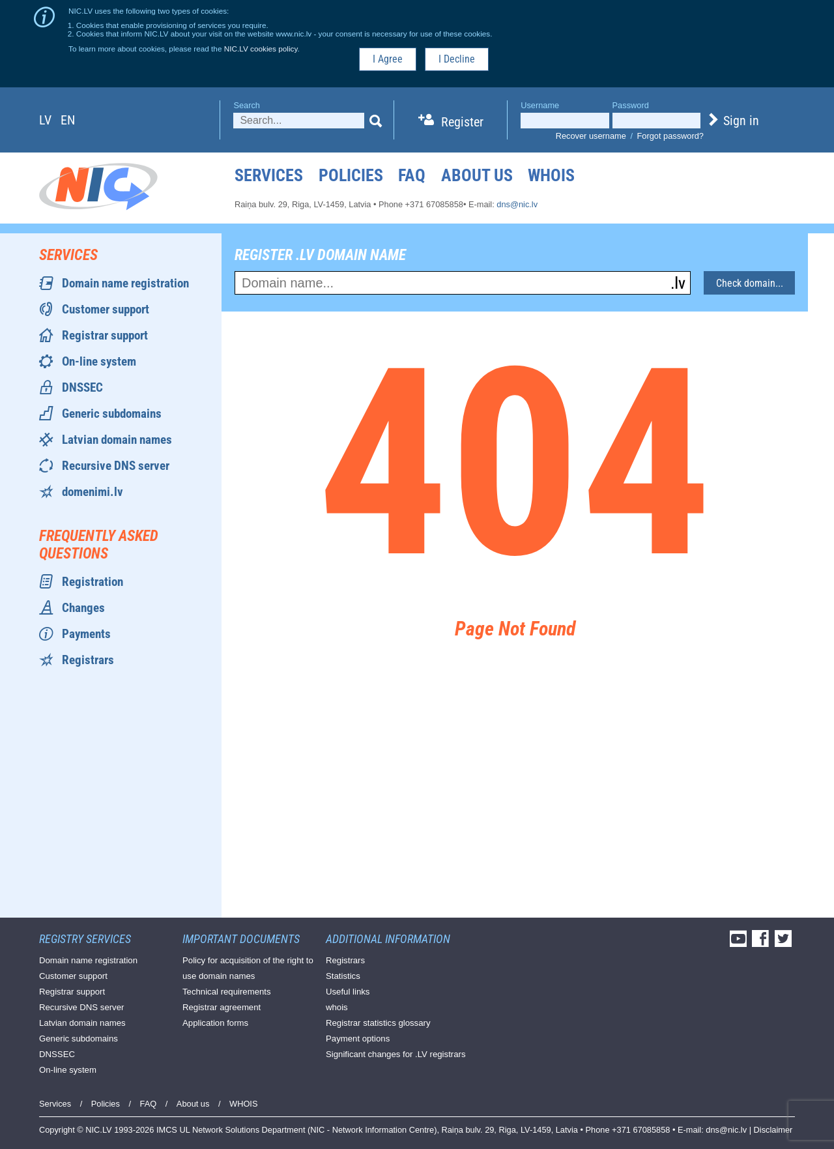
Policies (351, 175)
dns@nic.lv (517, 204)
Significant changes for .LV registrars (396, 1054)
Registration (92, 581)
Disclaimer (773, 1130)
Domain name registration (125, 283)
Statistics (343, 976)
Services (269, 175)
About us (477, 175)
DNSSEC (82, 387)
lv (45, 120)
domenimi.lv (92, 491)
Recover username (591, 136)
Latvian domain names (117, 439)
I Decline (457, 59)
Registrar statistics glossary (378, 1023)
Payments (86, 633)
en (68, 120)
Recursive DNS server (115, 465)
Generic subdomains (112, 413)
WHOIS (551, 175)
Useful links (347, 991)
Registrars (88, 659)
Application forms (215, 1023)
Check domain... (749, 283)
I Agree (388, 59)
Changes (83, 607)
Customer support (105, 309)
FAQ (411, 175)
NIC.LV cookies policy (261, 48)
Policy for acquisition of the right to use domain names (247, 968)
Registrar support (105, 335)
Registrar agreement (221, 1007)
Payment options (358, 1038)
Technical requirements (226, 991)
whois (337, 1007)
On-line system (99, 361)
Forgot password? (670, 136)
